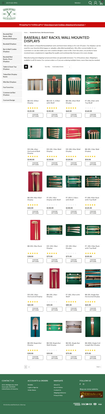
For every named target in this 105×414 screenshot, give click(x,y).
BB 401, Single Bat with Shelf (73, 344)
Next (99, 367)
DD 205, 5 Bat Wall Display (54, 150)
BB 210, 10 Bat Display (33, 102)
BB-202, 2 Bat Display (52, 296)
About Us (57, 385)
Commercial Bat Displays (9, 94)
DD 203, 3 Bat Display (71, 247)
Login (29, 387)
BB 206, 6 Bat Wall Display (73, 102)
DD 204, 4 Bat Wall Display (73, 150)
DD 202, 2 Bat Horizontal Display (34, 296)
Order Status (32, 390)
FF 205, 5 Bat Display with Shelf (54, 199)
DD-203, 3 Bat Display (52, 247)
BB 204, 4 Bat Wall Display (34, 199)
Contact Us (57, 390)
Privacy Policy (58, 395)
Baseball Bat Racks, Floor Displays (8, 59)
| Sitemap (22, 405)
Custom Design (9, 100)
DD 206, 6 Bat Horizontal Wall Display (33, 151)
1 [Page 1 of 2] (25, 367)
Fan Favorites (8, 87)
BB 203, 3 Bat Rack (34, 246)
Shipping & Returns (60, 393)
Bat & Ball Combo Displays (10, 50)
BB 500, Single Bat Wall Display (54, 344)
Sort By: (47, 67)
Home (25, 32)
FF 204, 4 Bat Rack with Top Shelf (92, 199)
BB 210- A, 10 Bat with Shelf (53, 102)
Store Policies (58, 387)
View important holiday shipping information (64, 25)
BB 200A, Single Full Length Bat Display (92, 344)
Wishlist (78, 3)
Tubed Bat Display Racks (10, 75)
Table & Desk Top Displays (9, 68)
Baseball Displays (9, 44)
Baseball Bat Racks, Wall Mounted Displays (10, 36)
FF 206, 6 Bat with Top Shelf (92, 102)
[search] (90, 3)
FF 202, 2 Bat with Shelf (73, 296)
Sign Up (35, 387)
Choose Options (35, 115)
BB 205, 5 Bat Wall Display (92, 150)
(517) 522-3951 (11, 3)
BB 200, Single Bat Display (34, 344)
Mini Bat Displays (9, 82)
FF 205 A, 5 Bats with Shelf (72, 199)
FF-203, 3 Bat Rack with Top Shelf (92, 247)
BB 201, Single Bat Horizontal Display (92, 296)
